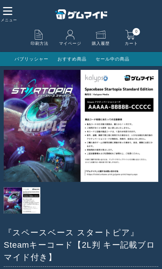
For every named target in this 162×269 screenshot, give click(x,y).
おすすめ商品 (72, 59)
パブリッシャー (32, 59)
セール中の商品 (113, 59)
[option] (81, 126)
